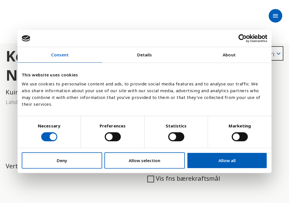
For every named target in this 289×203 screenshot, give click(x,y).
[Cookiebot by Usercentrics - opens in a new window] (242, 38)
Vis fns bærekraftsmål (183, 178)
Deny (62, 160)
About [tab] (229, 55)
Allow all (227, 160)
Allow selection (144, 160)
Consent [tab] (60, 55)
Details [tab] (144, 55)
